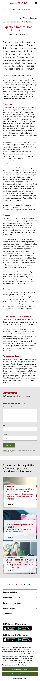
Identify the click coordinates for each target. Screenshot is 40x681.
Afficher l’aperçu (26, 18)
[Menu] (2, 3)
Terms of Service (7, 451)
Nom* (4, 425)
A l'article (10, 505)
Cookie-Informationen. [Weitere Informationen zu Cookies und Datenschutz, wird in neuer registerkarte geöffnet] (23, 665)
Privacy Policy (31, 450)
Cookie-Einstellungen (20, 678)
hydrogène (23, 378)
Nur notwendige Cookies (20, 674)
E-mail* (5, 434)
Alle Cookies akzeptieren (20, 669)
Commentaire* (7, 407)
